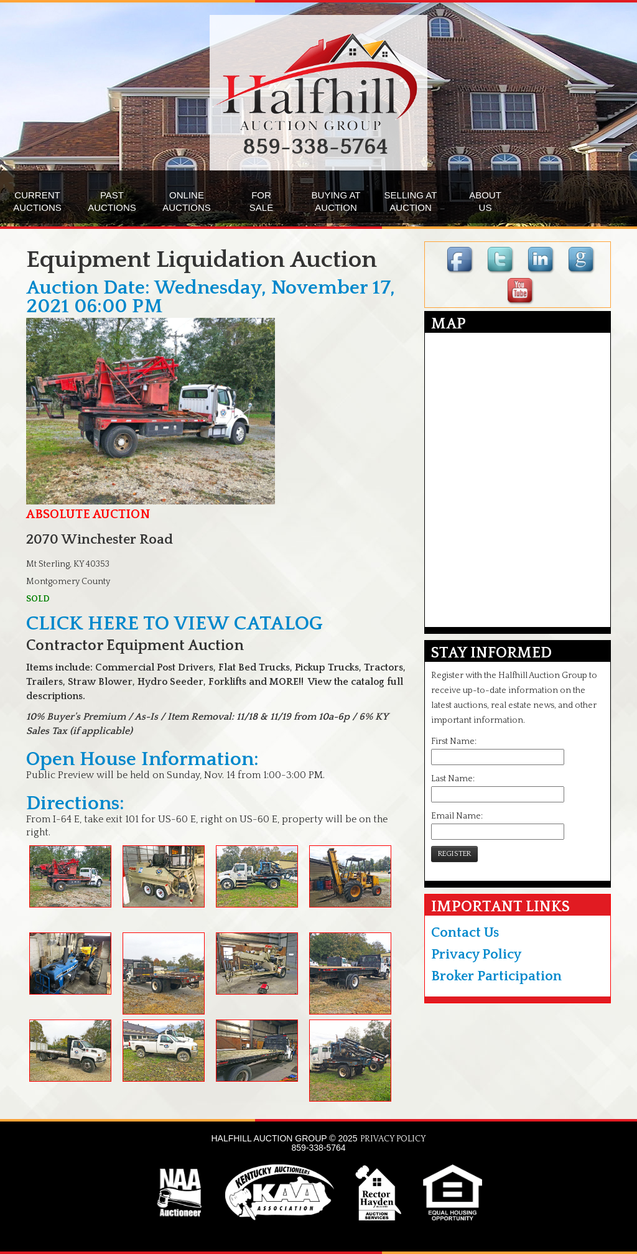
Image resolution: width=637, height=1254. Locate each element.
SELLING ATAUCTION (410, 201)
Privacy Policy (476, 954)
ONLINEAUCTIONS (186, 201)
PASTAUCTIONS (112, 201)
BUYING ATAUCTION (336, 201)
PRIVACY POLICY (393, 1139)
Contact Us (465, 932)
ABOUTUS (485, 201)
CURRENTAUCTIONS (37, 201)
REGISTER (454, 854)
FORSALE (261, 201)
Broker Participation (496, 976)
